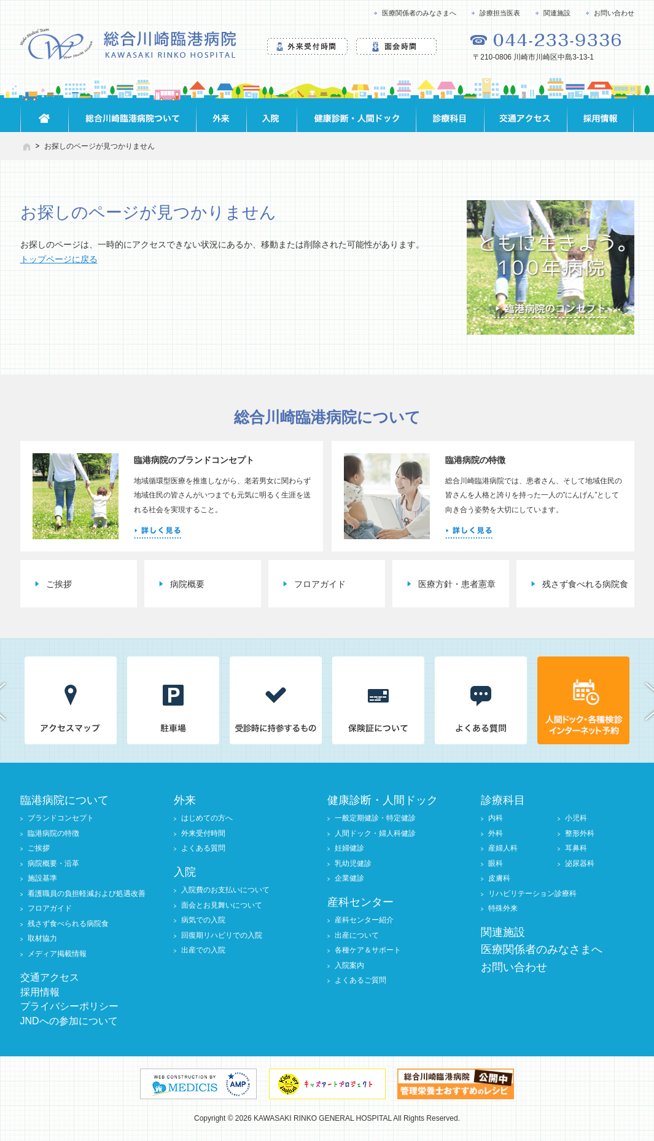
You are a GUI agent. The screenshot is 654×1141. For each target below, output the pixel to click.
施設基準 (42, 878)
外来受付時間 (203, 833)
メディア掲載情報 (57, 953)
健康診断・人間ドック (382, 800)
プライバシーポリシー (69, 1006)
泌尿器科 (579, 863)
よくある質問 (203, 848)
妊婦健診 (349, 848)
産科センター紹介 (364, 920)
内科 (495, 818)
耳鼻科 (576, 848)
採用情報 (40, 992)
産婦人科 (503, 848)
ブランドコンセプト (61, 818)
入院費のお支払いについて (225, 890)
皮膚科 (499, 878)
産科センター (360, 902)
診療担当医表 (500, 13)
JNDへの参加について (69, 1021)
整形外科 (579, 833)
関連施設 (556, 13)
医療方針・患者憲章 (457, 584)
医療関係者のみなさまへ (419, 13)
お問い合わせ (614, 13)
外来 (185, 800)
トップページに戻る (59, 259)
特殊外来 (503, 908)
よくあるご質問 (360, 980)
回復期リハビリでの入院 (221, 935)
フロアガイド (320, 584)
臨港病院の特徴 (53, 833)
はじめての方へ (207, 818)
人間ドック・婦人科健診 (375, 833)
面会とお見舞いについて (221, 905)
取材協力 (42, 938)
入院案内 (349, 965)
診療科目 (503, 800)
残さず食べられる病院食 (68, 923)
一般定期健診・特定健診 (375, 818)
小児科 (576, 818)
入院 (185, 872)
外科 (495, 833)
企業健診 (349, 878)
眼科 (495, 863)
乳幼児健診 (353, 863)
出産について (357, 935)
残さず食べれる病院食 (585, 584)
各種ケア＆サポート (368, 950)
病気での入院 (203, 920)
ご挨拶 (59, 584)
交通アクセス (49, 977)
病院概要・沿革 (53, 863)
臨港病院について (64, 800)
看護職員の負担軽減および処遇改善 (87, 893)
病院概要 (187, 584)
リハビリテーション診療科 (532, 893)
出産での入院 (203, 950)
